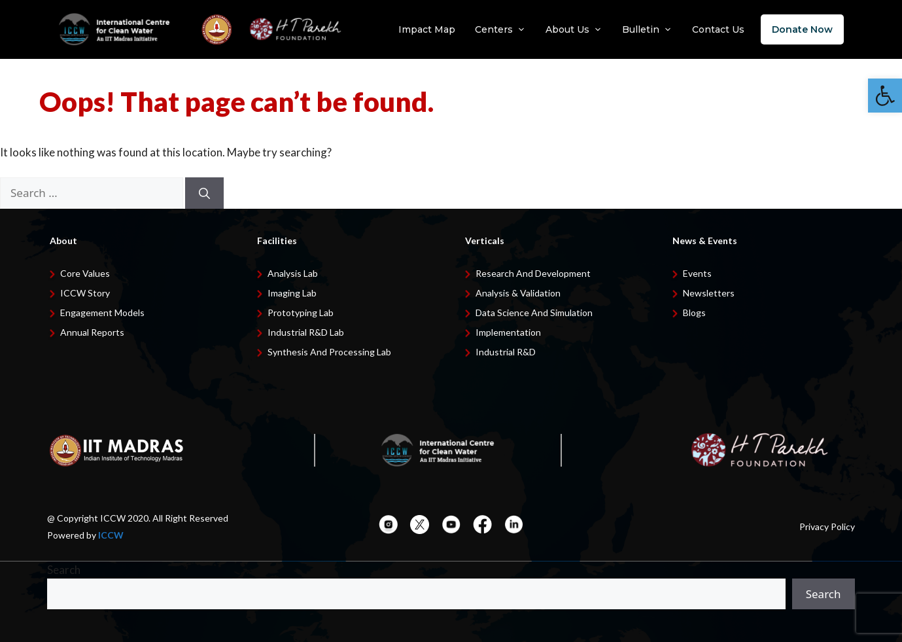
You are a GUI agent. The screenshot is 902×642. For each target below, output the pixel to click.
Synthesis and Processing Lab (329, 351)
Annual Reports (92, 332)
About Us (574, 29)
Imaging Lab (292, 292)
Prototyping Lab (301, 312)
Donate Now (802, 29)
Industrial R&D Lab (306, 332)
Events (697, 273)
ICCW (111, 535)
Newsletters (709, 292)
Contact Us (718, 29)
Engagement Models (102, 312)
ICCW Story (85, 292)
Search (63, 570)
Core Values (85, 273)
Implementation (508, 332)
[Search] (204, 193)
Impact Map (426, 29)
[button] (885, 96)
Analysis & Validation (518, 292)
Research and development (533, 273)
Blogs (694, 312)
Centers (500, 29)
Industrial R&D (506, 351)
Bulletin (647, 29)
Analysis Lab (293, 273)
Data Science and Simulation (534, 312)
